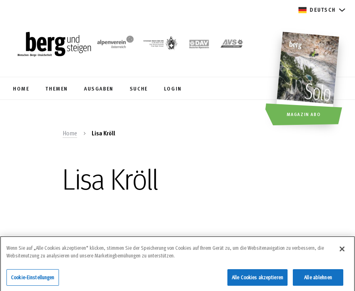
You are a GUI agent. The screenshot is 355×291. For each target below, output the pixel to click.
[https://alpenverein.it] (231, 44)
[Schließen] (342, 251)
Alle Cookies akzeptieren (257, 280)
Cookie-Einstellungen (33, 280)
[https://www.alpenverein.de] (199, 45)
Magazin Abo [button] (304, 114)
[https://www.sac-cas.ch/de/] (160, 45)
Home (70, 133)
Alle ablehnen (318, 280)
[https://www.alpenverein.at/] (114, 45)
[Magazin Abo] (308, 79)
